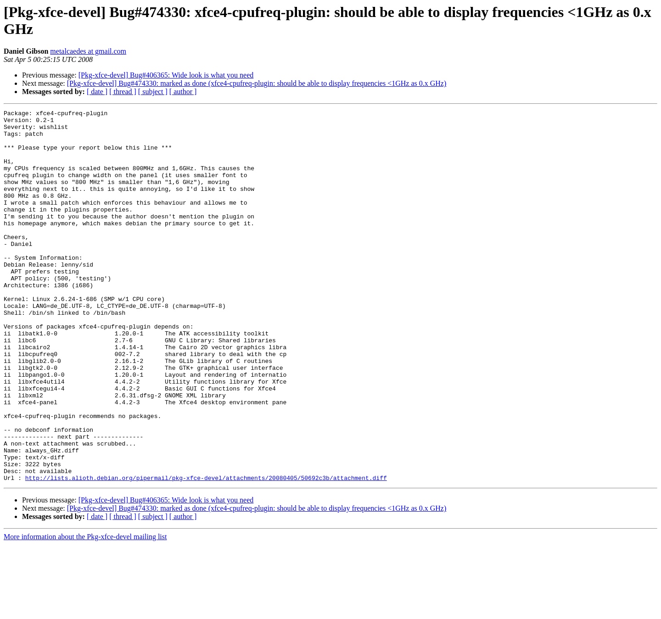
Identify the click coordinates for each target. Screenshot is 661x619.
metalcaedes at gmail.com (88, 51)
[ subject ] (153, 91)
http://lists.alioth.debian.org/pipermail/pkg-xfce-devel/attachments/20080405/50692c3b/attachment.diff (206, 552)
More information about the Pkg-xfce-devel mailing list (85, 611)
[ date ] (97, 91)
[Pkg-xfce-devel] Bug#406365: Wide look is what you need (166, 75)
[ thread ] (122, 91)
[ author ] (183, 91)
